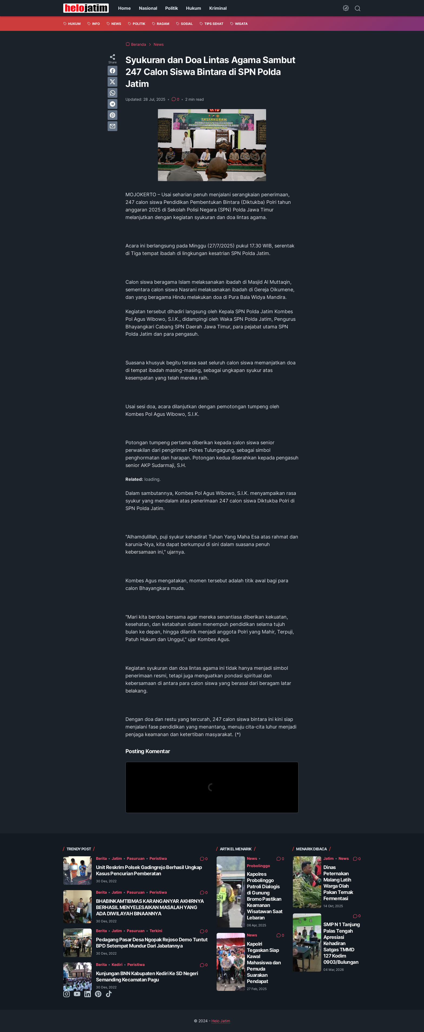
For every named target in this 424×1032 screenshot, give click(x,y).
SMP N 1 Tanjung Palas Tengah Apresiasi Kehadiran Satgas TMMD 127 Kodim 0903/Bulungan (341, 943)
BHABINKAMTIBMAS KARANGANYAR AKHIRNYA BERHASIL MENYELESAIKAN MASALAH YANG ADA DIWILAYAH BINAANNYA (150, 907)
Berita (101, 858)
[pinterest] (112, 115)
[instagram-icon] (66, 994)
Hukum (193, 8)
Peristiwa (158, 858)
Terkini (156, 930)
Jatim (117, 858)
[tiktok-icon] (108, 994)
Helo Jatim (220, 1020)
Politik (171, 8)
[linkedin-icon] (87, 994)
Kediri (117, 964)
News (252, 858)
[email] (112, 126)
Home (124, 8)
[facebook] (112, 71)
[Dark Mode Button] (346, 8)
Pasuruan (136, 858)
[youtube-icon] (77, 994)
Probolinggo (258, 865)
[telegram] (112, 104)
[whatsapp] (112, 93)
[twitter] (112, 82)
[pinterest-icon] (98, 994)
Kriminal (218, 8)
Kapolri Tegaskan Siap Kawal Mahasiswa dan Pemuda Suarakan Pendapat (264, 962)
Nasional (148, 8)
